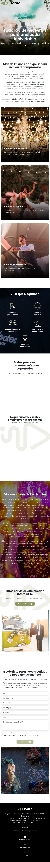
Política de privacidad (31, 735)
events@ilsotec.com (37, 818)
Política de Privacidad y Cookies (25, 831)
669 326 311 (22, 818)
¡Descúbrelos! (23, 604)
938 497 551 (12, 818)
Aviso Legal (25, 827)
